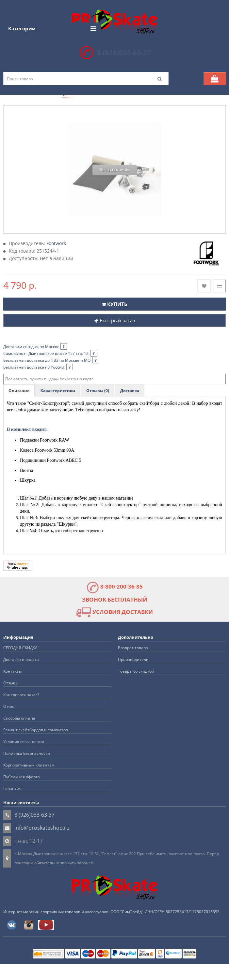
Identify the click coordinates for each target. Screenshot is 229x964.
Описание (18, 390)
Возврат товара (133, 647)
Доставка (129, 390)
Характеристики (58, 390)
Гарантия (12, 788)
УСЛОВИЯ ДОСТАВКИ (114, 612)
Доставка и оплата (21, 659)
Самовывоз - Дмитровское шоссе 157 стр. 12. (50, 353)
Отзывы (10, 683)
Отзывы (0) (97, 390)
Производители (133, 659)
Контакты (12, 671)
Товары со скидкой (136, 671)
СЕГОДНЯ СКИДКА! (21, 647)
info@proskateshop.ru (42, 827)
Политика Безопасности (26, 753)
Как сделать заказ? (21, 694)
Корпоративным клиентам (29, 765)
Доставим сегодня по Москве (35, 346)
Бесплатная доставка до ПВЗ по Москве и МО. (51, 360)
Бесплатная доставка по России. (38, 367)
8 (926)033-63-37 (124, 52)
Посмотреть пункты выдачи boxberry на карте (49, 379)
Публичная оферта (21, 777)
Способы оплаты (19, 718)
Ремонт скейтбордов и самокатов (35, 730)
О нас (8, 706)
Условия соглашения (23, 741)
